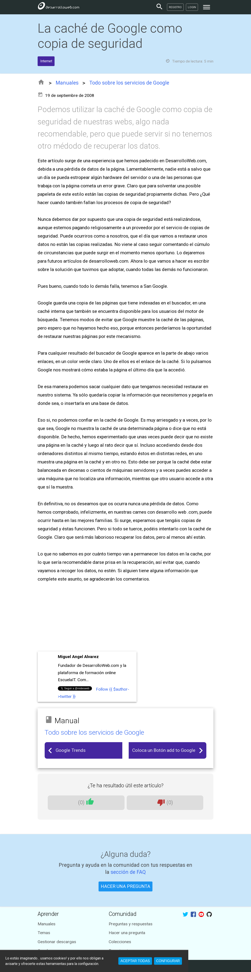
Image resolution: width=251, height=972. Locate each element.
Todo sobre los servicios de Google (129, 83)
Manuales (67, 83)
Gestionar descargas (57, 941)
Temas (44, 932)
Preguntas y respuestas (130, 923)
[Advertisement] (125, 617)
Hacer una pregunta (127, 932)
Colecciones (120, 941)
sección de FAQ (128, 872)
